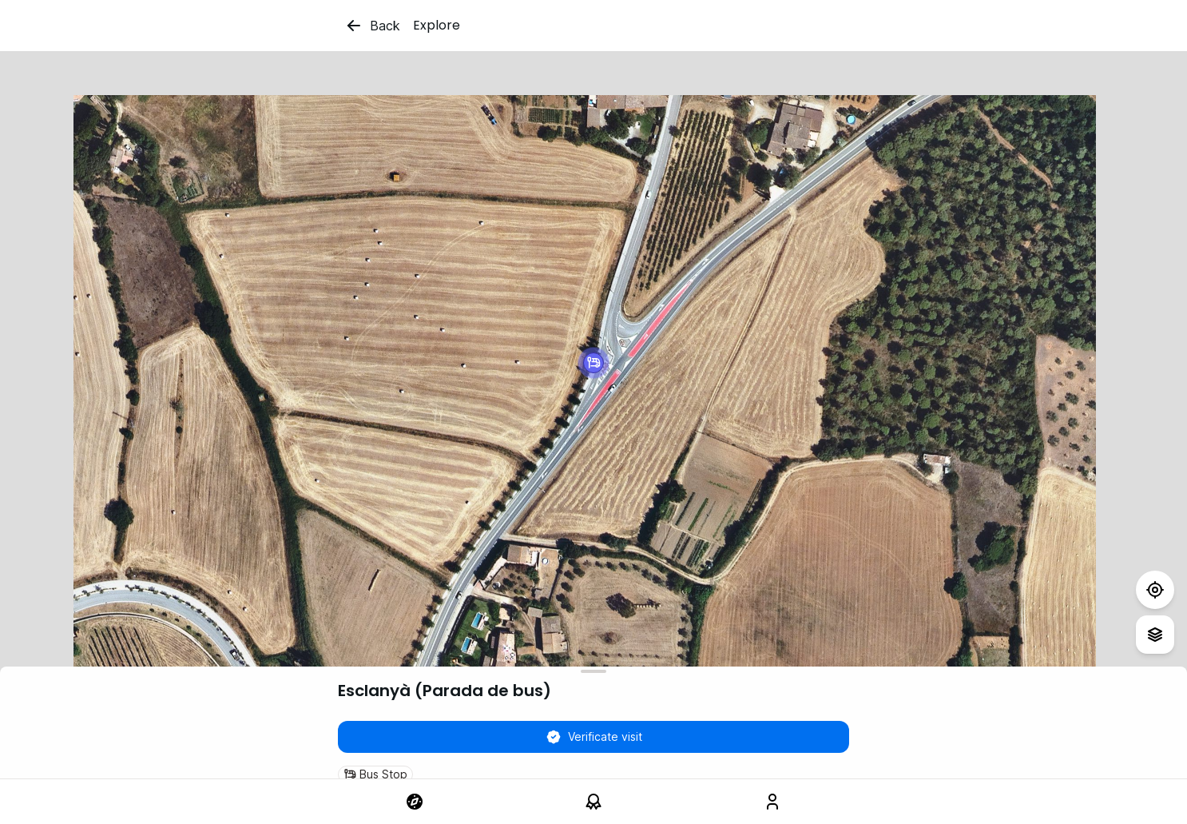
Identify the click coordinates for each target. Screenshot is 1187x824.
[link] (414, 801)
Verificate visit (594, 737)
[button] (593, 362)
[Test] (1155, 590)
